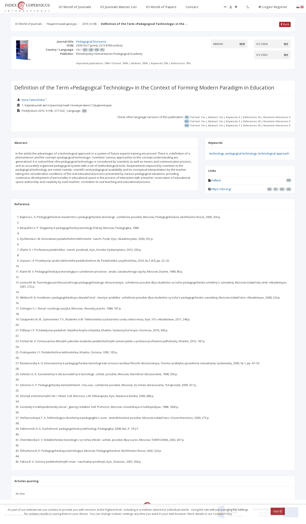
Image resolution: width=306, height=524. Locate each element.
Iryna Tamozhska (33, 100)
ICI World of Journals (28, 24)
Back (284, 24)
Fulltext (216, 180)
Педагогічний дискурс (62, 24)
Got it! (277, 511)
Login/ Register (273, 7)
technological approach (273, 153)
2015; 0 (89, 24)
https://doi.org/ (221, 189)
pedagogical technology (241, 153)
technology (216, 153)
